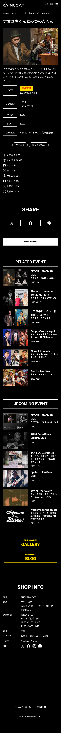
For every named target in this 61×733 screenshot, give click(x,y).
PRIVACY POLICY (23, 707)
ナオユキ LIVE (13, 155)
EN (51, 4)
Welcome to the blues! (44, 514)
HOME (6, 13)
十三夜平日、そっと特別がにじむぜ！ (44, 315)
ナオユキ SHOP (14, 160)
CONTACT (41, 707)
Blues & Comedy (44, 354)
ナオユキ (20, 144)
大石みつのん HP (15, 176)
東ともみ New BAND (44, 457)
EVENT (15, 13)
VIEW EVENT (30, 241)
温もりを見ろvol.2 (44, 493)
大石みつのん (39, 144)
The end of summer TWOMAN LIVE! (44, 294)
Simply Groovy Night (44, 334)
